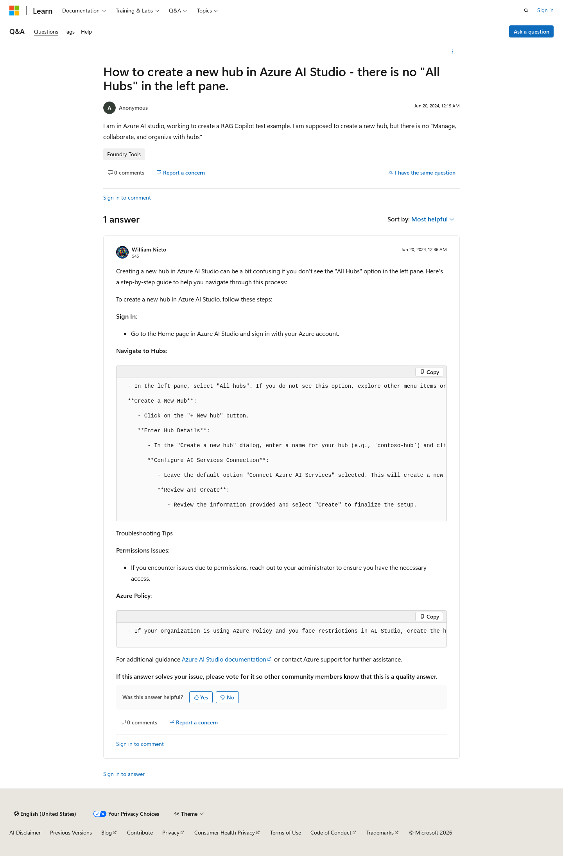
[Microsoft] (14, 10)
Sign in (545, 10)
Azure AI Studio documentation (224, 659)
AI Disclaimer (25, 832)
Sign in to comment (127, 197)
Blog (106, 832)
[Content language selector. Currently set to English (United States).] (45, 814)
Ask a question (531, 31)
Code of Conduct (330, 832)
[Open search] (526, 11)
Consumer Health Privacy (224, 832)
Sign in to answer (124, 774)
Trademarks (380, 832)
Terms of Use (285, 832)
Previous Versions (71, 832)
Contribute (140, 832)
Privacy (170, 832)
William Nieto (149, 249)
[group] (281, 449)
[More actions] (453, 51)
